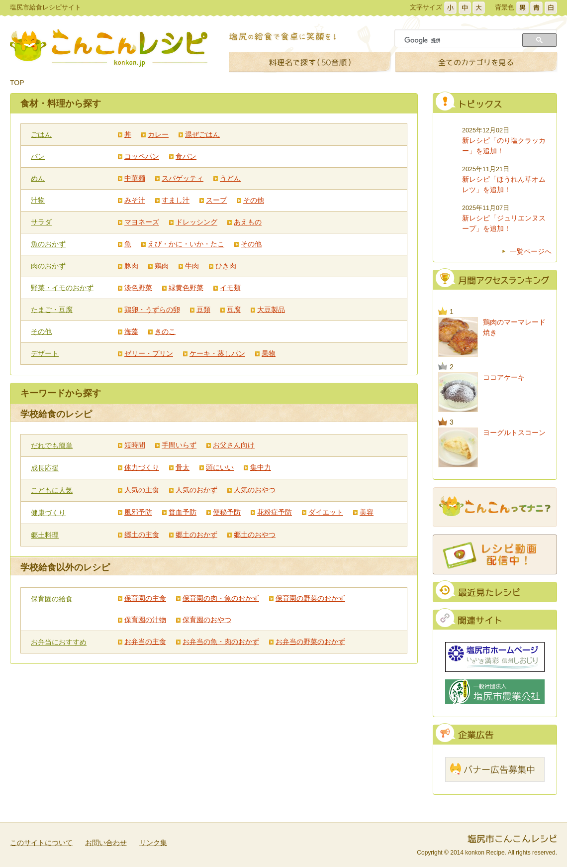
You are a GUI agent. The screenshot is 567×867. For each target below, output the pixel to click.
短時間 (134, 445)
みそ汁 (134, 200)
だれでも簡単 (52, 445)
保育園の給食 (52, 599)
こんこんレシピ (108, 48)
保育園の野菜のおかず (310, 598)
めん (38, 178)
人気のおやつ (255, 490)
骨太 (182, 467)
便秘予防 (227, 512)
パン (38, 156)
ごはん (41, 134)
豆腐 (234, 310)
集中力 (260, 467)
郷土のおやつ (255, 535)
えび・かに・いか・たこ (186, 244)
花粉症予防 (274, 512)
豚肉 (131, 266)
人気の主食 (141, 490)
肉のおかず (48, 266)
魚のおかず (48, 244)
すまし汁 (175, 200)
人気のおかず (196, 490)
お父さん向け (234, 445)
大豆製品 (271, 310)
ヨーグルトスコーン (514, 432)
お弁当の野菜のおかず (310, 642)
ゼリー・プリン (148, 353)
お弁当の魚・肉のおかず (221, 642)
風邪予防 (138, 512)
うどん (230, 178)
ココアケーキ (504, 377)
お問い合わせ (106, 843)
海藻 (131, 331)
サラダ (41, 222)
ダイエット (325, 512)
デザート (45, 353)
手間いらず (179, 445)
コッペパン (141, 156)
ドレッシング (196, 222)
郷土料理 (45, 535)
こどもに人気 (52, 490)
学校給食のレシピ (56, 414)
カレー (158, 134)
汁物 (38, 200)
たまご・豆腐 (52, 310)
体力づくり (141, 467)
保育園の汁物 (145, 620)
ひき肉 (225, 266)
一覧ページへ (531, 251)
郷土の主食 (141, 535)
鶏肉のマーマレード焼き (514, 327)
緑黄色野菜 (186, 288)
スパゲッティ (182, 178)
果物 (269, 353)
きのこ (165, 331)
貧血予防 (182, 512)
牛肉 (192, 266)
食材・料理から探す (60, 103)
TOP (17, 83)
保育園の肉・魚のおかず (221, 598)
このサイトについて (41, 843)
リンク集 (153, 843)
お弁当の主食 (145, 642)
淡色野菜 (138, 288)
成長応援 (45, 468)
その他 (253, 200)
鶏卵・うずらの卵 (152, 310)
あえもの (248, 222)
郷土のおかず (196, 535)
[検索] (459, 40)
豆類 (203, 310)
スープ (216, 200)
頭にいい (220, 467)
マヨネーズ (141, 222)
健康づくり (48, 513)
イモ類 (230, 288)
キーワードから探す (60, 393)
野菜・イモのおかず (62, 288)
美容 (367, 512)
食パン (186, 156)
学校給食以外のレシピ (65, 567)
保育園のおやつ (207, 620)
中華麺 (134, 178)
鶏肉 (162, 266)
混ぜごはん (202, 134)
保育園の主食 (145, 598)
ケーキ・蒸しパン (217, 353)
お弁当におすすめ (59, 642)
